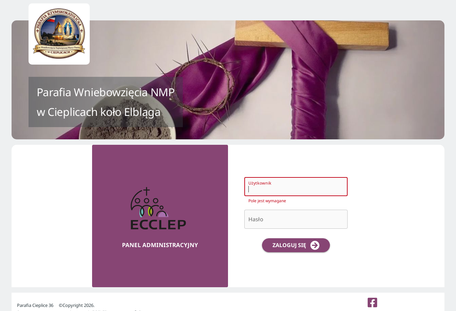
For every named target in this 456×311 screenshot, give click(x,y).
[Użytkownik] (289, 186)
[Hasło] (296, 219)
